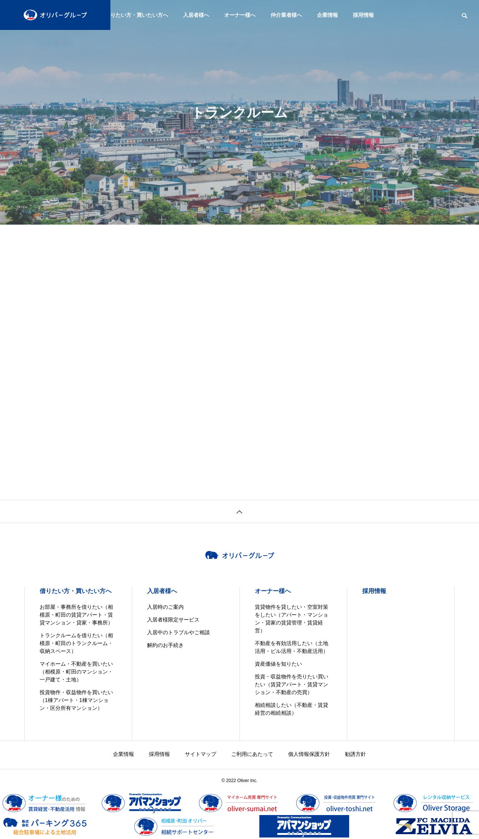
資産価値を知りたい (278, 664)
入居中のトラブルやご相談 (178, 632)
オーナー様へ (240, 15)
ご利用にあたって (252, 754)
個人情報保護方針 (309, 754)
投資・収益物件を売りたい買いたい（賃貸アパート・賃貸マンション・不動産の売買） (291, 684)
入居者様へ (196, 15)
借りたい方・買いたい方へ (136, 15)
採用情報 (363, 15)
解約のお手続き (165, 645)
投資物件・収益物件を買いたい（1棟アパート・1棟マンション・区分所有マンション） (76, 700)
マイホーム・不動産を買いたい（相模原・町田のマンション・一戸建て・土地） (76, 672)
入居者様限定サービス (173, 620)
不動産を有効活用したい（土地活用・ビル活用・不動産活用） (291, 647)
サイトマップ (200, 754)
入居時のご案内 (165, 607)
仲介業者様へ (286, 15)
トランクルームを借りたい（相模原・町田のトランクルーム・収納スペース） (76, 643)
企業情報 (327, 15)
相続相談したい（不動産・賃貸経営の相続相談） (291, 709)
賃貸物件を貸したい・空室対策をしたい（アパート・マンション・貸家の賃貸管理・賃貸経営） (291, 618)
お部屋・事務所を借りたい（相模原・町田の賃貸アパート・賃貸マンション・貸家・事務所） (76, 615)
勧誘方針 (355, 754)
